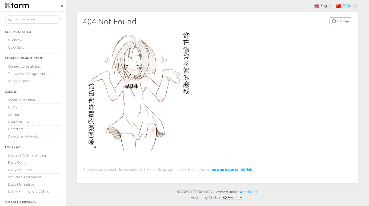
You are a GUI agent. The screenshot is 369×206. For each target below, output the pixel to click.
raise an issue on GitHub (231, 169)
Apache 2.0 (249, 192)
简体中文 (350, 6)
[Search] (33, 19)
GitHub (214, 197)
